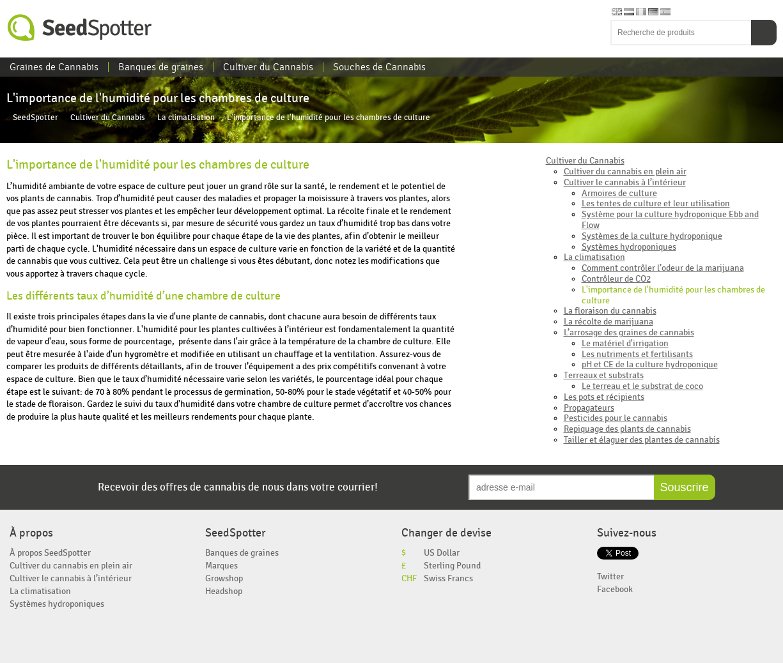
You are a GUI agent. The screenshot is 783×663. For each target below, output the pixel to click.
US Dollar (442, 552)
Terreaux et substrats (604, 375)
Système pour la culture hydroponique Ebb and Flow (670, 220)
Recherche (764, 32)
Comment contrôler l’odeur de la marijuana (663, 268)
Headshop (223, 591)
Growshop (224, 578)
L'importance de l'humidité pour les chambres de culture (673, 295)
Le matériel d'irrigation (625, 343)
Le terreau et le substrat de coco (642, 386)
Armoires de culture (619, 193)
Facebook (615, 589)
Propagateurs (589, 407)
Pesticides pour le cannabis (615, 418)
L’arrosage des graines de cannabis (629, 332)
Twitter (610, 576)
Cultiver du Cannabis (268, 67)
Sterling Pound (452, 565)
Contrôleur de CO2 (616, 278)
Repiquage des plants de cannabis (627, 428)
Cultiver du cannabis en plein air (625, 171)
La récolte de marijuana (608, 321)
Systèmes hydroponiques (629, 246)
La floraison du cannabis (610, 310)
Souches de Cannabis (379, 67)
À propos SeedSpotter (50, 552)
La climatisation (186, 118)
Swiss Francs (448, 578)
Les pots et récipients (604, 397)
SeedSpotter (79, 27)
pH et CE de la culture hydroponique (650, 364)
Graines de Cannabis (54, 67)
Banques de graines (160, 67)
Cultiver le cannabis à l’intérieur (625, 182)
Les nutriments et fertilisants (637, 354)
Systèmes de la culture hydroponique (652, 236)
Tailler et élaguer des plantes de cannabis (642, 439)
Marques (221, 565)
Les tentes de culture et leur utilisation (656, 203)
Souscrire (684, 487)
